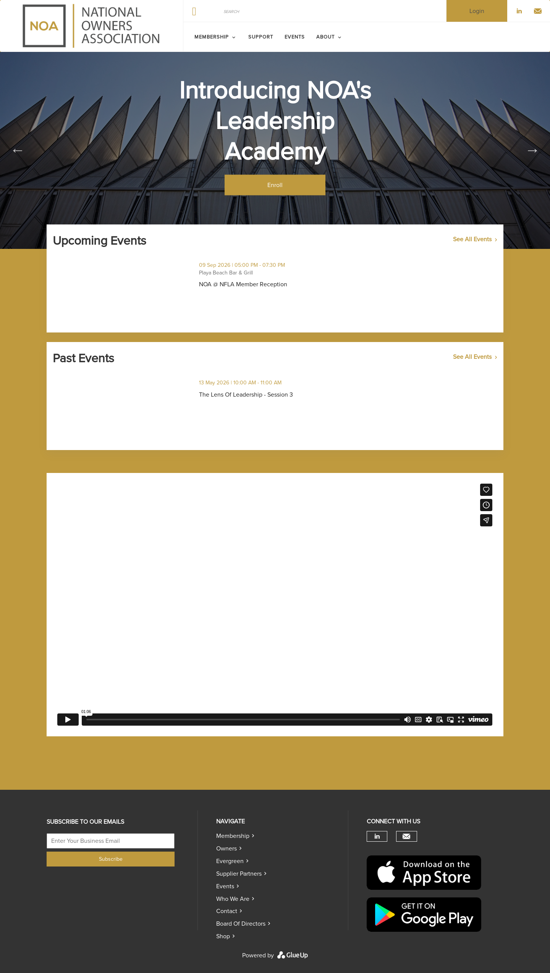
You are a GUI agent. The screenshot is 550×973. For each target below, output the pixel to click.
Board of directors (240, 924)
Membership (232, 836)
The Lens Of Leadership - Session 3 (279, 395)
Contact (226, 911)
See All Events (472, 239)
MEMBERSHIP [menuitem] (211, 37)
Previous (18, 150)
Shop (223, 936)
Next (532, 150)
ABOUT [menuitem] (325, 37)
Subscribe (111, 859)
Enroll (275, 185)
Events (225, 886)
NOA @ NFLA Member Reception (276, 284)
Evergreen (230, 861)
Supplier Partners (239, 874)
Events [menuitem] (295, 37)
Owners (226, 848)
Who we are (232, 899)
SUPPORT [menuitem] (260, 37)
